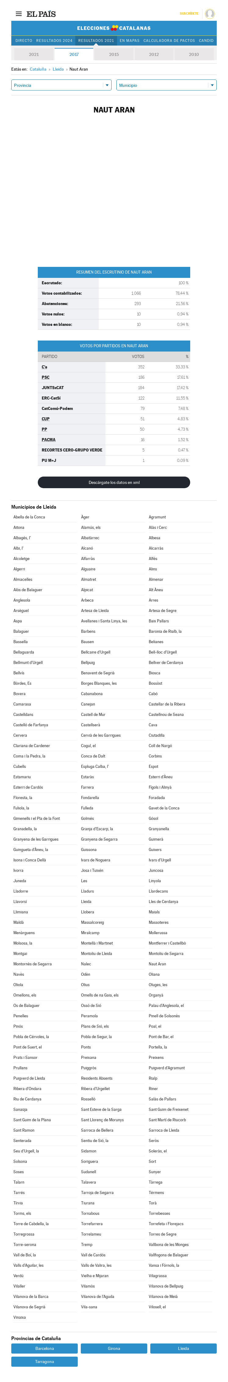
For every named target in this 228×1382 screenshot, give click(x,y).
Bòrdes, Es (22, 683)
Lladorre (20, 891)
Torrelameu (91, 1234)
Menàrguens (24, 933)
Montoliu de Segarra (166, 953)
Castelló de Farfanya (30, 725)
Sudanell (88, 1172)
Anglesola (21, 600)
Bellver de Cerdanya (166, 662)
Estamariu (22, 777)
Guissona (89, 849)
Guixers (155, 849)
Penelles (20, 1016)
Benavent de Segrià (98, 673)
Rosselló (88, 1099)
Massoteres (159, 922)
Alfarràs (88, 558)
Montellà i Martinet (97, 943)
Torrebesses (159, 1213)
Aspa (17, 621)
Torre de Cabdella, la (31, 1224)
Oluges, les (158, 984)
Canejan (88, 704)
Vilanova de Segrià (29, 1307)
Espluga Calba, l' (95, 766)
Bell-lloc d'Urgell (163, 652)
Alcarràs (156, 548)
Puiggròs (88, 1068)
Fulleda (87, 808)
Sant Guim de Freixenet (168, 1109)
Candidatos (211, 41)
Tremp (86, 1244)
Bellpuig (88, 662)
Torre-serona (24, 1244)
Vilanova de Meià (163, 1296)
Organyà (156, 995)
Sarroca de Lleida (164, 1130)
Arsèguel (21, 610)
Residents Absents (96, 1078)
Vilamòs (88, 1286)
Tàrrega (155, 1182)
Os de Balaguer (26, 1005)
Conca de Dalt (93, 756)
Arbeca (87, 600)
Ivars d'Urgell (160, 860)
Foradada (157, 797)
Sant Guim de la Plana (32, 1120)
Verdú (18, 1275)
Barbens (88, 631)
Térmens (156, 1192)
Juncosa (156, 870)
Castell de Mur (93, 714)
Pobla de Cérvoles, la (31, 1036)
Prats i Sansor (25, 1057)
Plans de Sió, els (95, 1026)
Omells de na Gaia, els (100, 995)
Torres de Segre (162, 1234)
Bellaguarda (23, 652)
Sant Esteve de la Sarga (101, 1109)
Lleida (86, 901)
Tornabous (90, 1213)
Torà (153, 1203)
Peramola (89, 1016)
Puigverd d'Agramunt (167, 1068)
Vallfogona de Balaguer (168, 1255)
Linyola (155, 881)
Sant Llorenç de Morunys (102, 1120)
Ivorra (18, 870)
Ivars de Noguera (95, 860)
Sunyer (155, 1172)
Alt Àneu (156, 590)
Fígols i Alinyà (160, 787)
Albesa (154, 538)
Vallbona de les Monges (169, 1244)
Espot (153, 766)
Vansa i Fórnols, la (164, 1265)
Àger (85, 517)
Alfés (153, 558)
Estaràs (87, 777)
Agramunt (157, 517)
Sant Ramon (23, 1130)
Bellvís (18, 673)
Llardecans (158, 891)
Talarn (18, 1182)
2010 (194, 54)
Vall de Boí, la (24, 1255)
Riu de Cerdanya (27, 1099)
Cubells (19, 766)
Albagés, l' (22, 538)
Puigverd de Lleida (29, 1078)
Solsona (20, 1161)
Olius (85, 984)
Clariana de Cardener (31, 745)
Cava (153, 725)
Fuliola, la (21, 808)
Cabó (153, 693)
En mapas (130, 41)
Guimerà (156, 839)
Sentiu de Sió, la (95, 1140)
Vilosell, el (157, 1307)
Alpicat (87, 590)
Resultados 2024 (54, 41)
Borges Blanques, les (99, 683)
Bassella (20, 641)
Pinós (18, 1026)
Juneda (19, 881)
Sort (152, 1161)
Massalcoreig (92, 922)
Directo (24, 41)
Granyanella (159, 829)
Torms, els (22, 1213)
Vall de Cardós (93, 1255)
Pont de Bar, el (161, 1036)
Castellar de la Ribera (167, 704)
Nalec (86, 964)
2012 (154, 54)
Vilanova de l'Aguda (97, 1296)
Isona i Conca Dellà (29, 860)
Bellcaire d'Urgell (95, 652)
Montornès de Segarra (32, 964)
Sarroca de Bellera (97, 1130)
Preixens (156, 1057)
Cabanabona (92, 693)
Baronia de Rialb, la (165, 631)
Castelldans (23, 714)
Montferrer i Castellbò (167, 943)
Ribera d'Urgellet (95, 1088)
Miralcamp (90, 933)
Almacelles (22, 579)
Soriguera (89, 1161)
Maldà (18, 922)
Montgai (20, 953)
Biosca (154, 673)
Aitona (18, 527)
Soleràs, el (158, 1151)
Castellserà (90, 725)
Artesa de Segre (162, 610)
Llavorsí (20, 901)
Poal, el (155, 1026)
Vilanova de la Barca (30, 1296)
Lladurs (87, 891)
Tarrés (19, 1192)
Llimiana (20, 912)
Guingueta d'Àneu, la (30, 849)
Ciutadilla (157, 735)
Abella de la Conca (29, 517)
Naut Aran (157, 964)
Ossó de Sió (91, 1005)
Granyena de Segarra (99, 839)
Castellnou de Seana (166, 714)
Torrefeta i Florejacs (166, 1224)
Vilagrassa (158, 1275)
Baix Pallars (159, 621)
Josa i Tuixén (92, 870)
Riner (153, 1088)
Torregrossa (23, 1234)
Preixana (88, 1057)
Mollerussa (158, 933)
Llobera (87, 912)
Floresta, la (22, 797)
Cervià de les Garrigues (101, 735)
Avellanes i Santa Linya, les (104, 621)
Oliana (154, 974)
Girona (114, 1348)
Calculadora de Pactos (169, 41)
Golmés (87, 818)
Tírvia (18, 1203)
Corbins (155, 756)
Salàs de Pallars (162, 1099)
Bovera (19, 693)
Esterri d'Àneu (161, 777)
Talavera (88, 1182)
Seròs (154, 1140)
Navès (18, 974)
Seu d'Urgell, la (26, 1151)
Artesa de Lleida (95, 610)
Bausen (87, 641)
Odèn (85, 974)
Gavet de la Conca (164, 808)
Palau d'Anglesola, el (166, 1005)
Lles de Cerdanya (163, 901)
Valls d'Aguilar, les (28, 1265)
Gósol (153, 818)
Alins (153, 569)
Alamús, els (91, 527)
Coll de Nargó (160, 745)
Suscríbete (189, 14)
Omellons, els (24, 995)
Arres (153, 600)
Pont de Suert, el (27, 1047)
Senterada (22, 1140)
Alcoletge (21, 558)
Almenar (156, 579)
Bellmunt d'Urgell (28, 662)
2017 (74, 54)
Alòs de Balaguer (27, 590)
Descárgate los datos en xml (114, 482)
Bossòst (155, 683)
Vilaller (19, 1286)
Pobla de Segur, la (96, 1036)
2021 (34, 54)
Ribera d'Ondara (27, 1088)
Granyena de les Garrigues (36, 839)
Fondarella (90, 797)
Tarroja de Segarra (97, 1192)
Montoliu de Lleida (96, 953)
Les (84, 881)
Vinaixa (19, 1317)
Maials (154, 912)
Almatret (88, 579)
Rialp (153, 1078)
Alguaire (88, 569)
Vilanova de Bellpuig (166, 1286)
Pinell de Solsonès (164, 1016)
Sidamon (88, 1151)
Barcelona (44, 1348)
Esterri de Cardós (28, 787)
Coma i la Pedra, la (29, 756)
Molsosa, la (22, 943)
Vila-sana (89, 1307)
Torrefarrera (92, 1224)
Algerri (19, 569)
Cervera (20, 735)
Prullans (20, 1068)
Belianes (156, 641)
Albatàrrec (90, 538)
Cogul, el (88, 745)
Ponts (86, 1047)
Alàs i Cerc (158, 527)
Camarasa (22, 704)
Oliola (18, 984)
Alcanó (87, 548)
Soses (18, 1172)
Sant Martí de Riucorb (167, 1120)
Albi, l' (18, 548)
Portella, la (158, 1047)
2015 (114, 54)
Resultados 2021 (96, 41)
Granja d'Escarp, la (97, 829)
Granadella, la (25, 829)
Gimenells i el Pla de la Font (36, 818)
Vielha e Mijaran (95, 1275)
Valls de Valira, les (96, 1265)
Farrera (87, 787)
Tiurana (87, 1203)
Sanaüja (20, 1109)
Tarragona (44, 1361)
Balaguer (21, 631)
